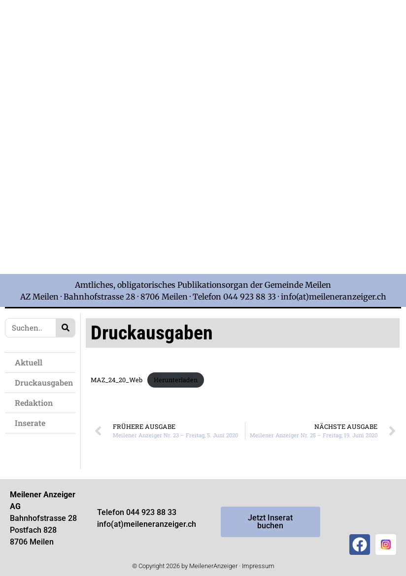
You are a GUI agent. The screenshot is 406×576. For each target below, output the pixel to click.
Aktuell (28, 362)
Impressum (258, 566)
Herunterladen (176, 380)
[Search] (65, 328)
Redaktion (34, 402)
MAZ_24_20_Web (116, 380)
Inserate (30, 423)
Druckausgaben (44, 382)
